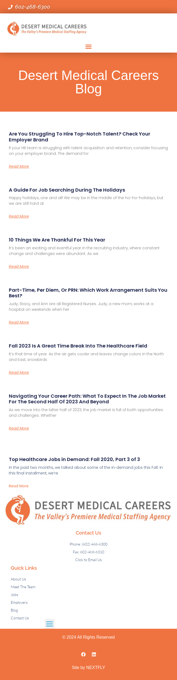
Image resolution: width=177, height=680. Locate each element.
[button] (89, 47)
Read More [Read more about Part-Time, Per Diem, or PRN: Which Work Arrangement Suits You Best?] (19, 322)
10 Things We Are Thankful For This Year (57, 239)
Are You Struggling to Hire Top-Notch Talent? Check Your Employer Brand (79, 136)
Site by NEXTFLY (88, 667)
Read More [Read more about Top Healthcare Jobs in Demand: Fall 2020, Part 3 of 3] (19, 486)
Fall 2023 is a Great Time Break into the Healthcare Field (78, 345)
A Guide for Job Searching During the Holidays (67, 190)
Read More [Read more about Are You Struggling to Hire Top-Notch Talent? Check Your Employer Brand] (19, 166)
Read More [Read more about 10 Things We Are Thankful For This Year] (19, 266)
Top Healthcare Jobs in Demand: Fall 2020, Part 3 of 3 (74, 459)
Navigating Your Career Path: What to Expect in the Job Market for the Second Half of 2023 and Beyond (87, 399)
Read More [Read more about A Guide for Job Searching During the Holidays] (19, 216)
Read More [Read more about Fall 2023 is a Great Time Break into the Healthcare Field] (19, 372)
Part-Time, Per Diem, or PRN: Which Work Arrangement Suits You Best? (88, 293)
